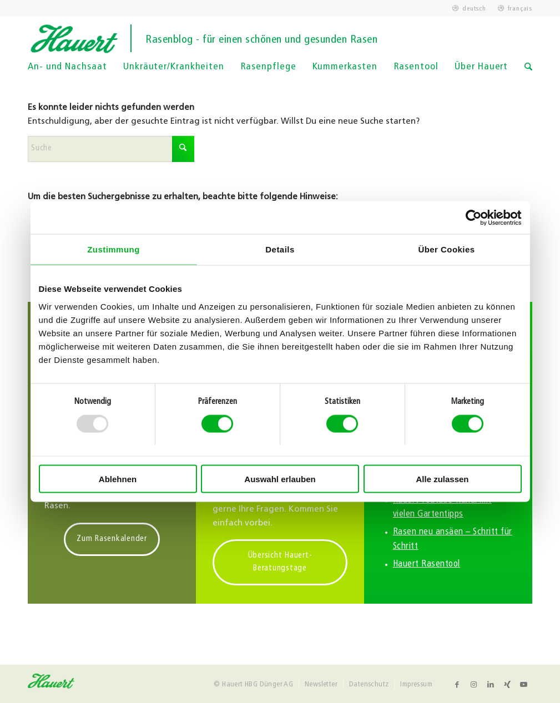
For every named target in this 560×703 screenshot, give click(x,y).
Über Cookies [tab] (446, 249)
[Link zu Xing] (507, 684)
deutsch (474, 9)
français (520, 9)
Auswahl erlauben (279, 479)
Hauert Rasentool (426, 564)
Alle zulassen (442, 479)
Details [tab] (279, 249)
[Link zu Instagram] (474, 684)
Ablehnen (118, 479)
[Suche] (528, 74)
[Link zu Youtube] (524, 684)
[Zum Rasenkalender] (112, 540)
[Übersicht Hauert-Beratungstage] (280, 562)
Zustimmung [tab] (113, 249)
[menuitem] (469, 9)
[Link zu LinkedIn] (490, 684)
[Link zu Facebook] (457, 684)
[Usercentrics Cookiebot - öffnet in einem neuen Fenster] (473, 217)
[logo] (280, 38)
